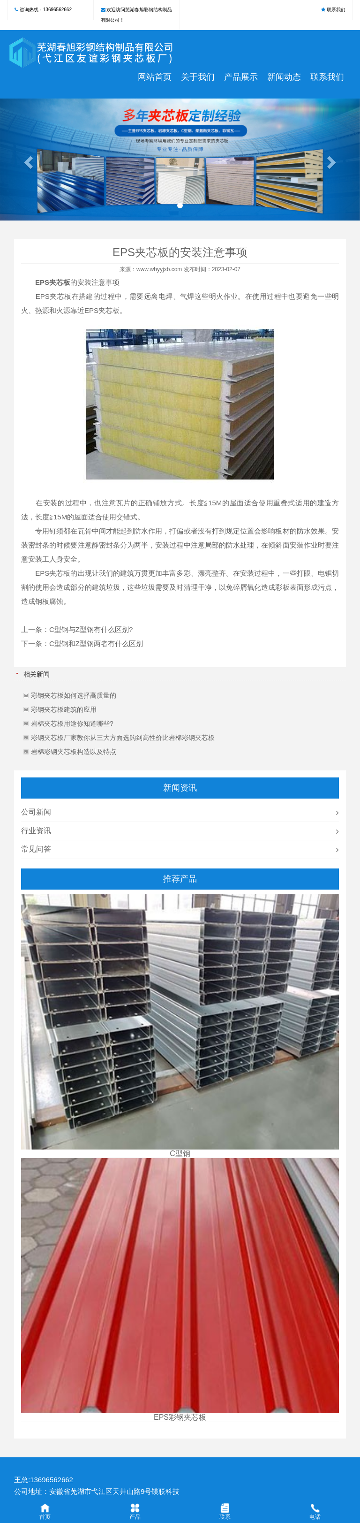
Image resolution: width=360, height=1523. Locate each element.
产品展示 (241, 77)
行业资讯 (36, 831)
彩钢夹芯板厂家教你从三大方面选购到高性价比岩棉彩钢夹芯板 (123, 737)
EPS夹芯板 (52, 282)
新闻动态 (284, 77)
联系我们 (336, 9)
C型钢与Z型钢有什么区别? (91, 629)
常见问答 (36, 849)
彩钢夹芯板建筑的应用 (64, 709)
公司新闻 (36, 812)
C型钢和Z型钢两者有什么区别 (96, 643)
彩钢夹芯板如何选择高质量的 (73, 695)
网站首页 (155, 77)
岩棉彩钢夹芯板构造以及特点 (73, 751)
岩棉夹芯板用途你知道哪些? (72, 723)
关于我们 (198, 77)
